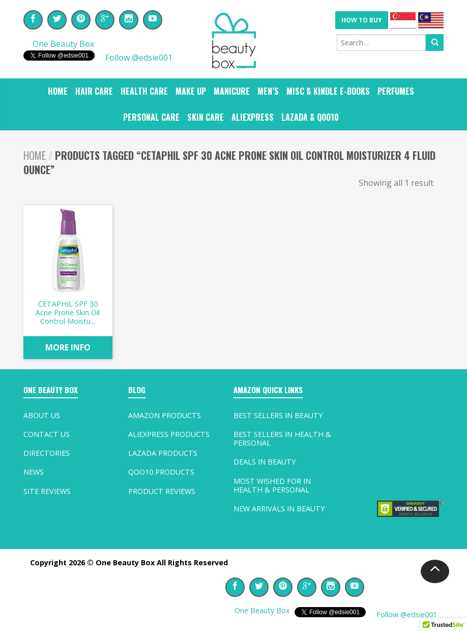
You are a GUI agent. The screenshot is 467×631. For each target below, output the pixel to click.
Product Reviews (161, 491)
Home (58, 91)
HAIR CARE (94, 91)
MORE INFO (68, 347)
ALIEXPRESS (252, 117)
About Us (41, 415)
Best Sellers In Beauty (278, 415)
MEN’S (268, 91)
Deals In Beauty (265, 462)
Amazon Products (164, 415)
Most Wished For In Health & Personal (272, 485)
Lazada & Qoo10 (310, 117)
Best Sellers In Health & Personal (282, 438)
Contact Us (46, 434)
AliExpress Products (169, 434)
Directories (46, 453)
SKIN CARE (205, 117)
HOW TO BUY (361, 20)
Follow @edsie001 (137, 57)
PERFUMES (395, 91)
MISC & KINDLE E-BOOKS (328, 91)
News (33, 472)
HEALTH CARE (144, 91)
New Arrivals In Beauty (279, 508)
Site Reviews (47, 491)
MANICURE (232, 91)
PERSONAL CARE (151, 117)
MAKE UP (191, 91)
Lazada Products (162, 453)
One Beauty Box (63, 43)
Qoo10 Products (161, 472)
